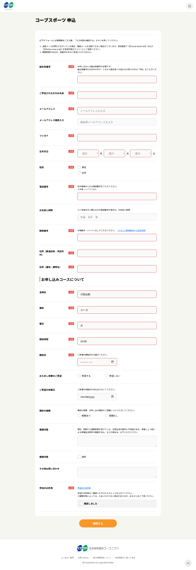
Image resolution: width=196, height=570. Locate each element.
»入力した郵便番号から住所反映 (131, 230)
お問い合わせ (83, 556)
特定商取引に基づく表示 (125, 556)
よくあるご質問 (67, 556)
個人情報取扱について (102, 556)
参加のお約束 (84, 487)
